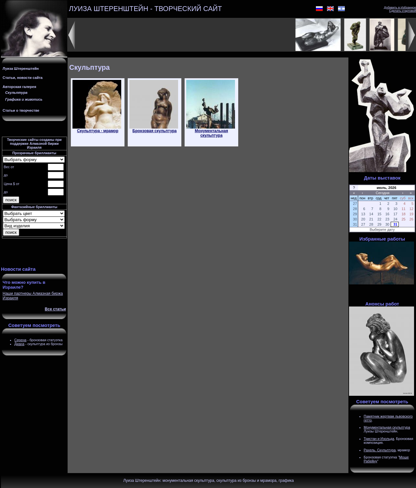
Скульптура (16, 92)
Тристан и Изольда (379, 439)
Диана (19, 344)
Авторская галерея (19, 87)
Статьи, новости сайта (23, 78)
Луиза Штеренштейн (21, 68)
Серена (20, 340)
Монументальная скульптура (387, 427)
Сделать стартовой (402, 10)
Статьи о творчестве (21, 110)
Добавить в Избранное (400, 7)
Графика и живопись (23, 99)
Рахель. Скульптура (380, 450)
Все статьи (55, 309)
